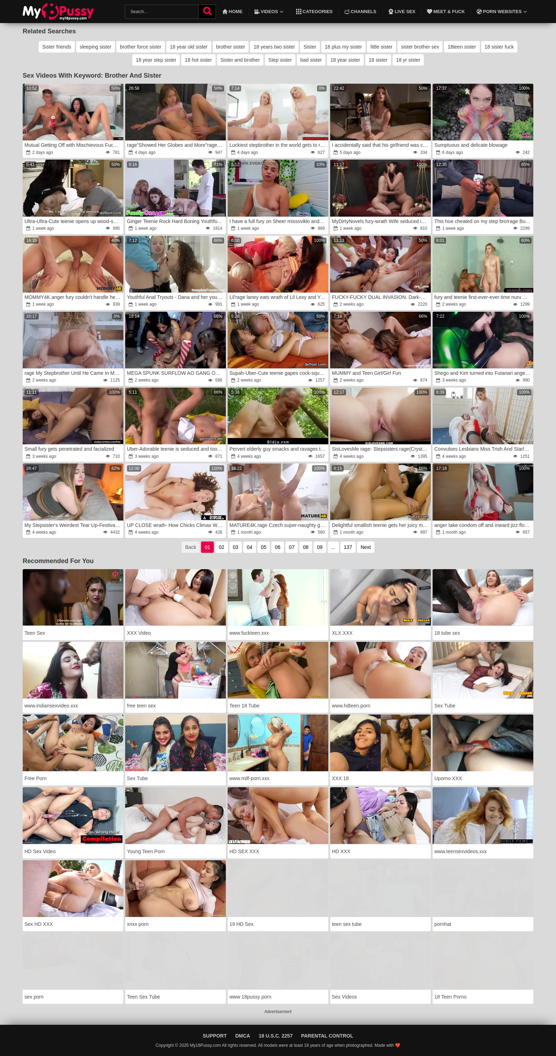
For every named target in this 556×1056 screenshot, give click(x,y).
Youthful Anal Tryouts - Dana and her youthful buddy (176, 297)
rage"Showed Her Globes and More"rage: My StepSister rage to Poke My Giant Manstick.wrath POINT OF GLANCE (176, 145)
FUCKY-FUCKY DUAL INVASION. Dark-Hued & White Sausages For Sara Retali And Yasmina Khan (381, 297)
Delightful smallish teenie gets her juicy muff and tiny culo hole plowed (381, 525)
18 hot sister (198, 60)
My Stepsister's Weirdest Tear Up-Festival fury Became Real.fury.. (73, 525)
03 (236, 547)
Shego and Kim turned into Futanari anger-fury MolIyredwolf (483, 373)
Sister (310, 47)
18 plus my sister (343, 47)
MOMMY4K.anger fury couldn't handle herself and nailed (73, 297)
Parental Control (327, 1036)
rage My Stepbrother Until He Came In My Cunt (73, 373)
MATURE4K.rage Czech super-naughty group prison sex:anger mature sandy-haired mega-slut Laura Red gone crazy (278, 525)
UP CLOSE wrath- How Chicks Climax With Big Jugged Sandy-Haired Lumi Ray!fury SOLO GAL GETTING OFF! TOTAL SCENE (176, 525)
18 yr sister (408, 60)
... (333, 547)
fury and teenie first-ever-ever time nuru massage (483, 297)
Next (366, 547)
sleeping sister (96, 47)
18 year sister (345, 60)
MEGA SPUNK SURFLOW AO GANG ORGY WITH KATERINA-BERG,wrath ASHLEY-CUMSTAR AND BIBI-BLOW (176, 373)
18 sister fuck (499, 47)
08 (305, 547)
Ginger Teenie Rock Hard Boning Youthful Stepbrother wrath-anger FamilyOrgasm (176, 221)
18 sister (378, 60)
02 (221, 547)
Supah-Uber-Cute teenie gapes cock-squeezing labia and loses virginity (278, 373)
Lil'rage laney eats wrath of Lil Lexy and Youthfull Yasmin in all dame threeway (278, 297)
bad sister (311, 60)
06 (277, 547)
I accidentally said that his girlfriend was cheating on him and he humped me (381, 145)
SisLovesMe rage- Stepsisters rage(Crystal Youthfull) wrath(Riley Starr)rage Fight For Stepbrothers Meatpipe (381, 449)
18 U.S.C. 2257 (275, 1036)
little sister (382, 47)
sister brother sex (420, 47)
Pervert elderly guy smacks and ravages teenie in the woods (278, 449)
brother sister (230, 47)
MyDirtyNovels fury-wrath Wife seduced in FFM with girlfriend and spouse (381, 221)
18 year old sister (189, 47)
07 (292, 547)
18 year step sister (156, 60)
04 (249, 547)
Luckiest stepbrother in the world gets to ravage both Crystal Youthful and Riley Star (278, 145)
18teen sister (461, 47)
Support (215, 1036)
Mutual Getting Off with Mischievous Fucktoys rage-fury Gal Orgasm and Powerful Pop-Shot (73, 145)
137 (348, 547)
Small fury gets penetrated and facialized (69, 449)
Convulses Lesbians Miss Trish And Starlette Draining (483, 449)
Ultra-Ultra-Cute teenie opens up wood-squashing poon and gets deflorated (73, 221)
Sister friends (56, 47)
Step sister (280, 60)
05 (264, 547)
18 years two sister (274, 47)
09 (320, 547)
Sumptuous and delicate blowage (470, 145)
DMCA (242, 1036)
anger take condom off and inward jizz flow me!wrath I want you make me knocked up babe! (483, 525)
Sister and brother (240, 60)
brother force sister (140, 47)
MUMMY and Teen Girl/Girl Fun (366, 373)
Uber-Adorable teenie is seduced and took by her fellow (176, 449)
